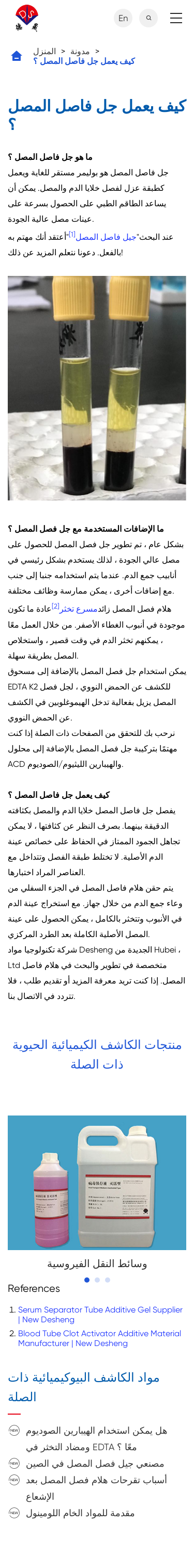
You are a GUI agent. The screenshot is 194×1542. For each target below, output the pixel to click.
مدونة (80, 51)
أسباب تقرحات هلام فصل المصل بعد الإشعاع (96, 1488)
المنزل (44, 51)
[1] (72, 234)
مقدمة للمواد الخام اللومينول (80, 1512)
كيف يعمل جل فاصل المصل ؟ (84, 61)
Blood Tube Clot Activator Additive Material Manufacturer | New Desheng (99, 1338)
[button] (86, 1280)
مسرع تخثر (78, 609)
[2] (55, 606)
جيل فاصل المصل (106, 237)
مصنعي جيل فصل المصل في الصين (95, 1463)
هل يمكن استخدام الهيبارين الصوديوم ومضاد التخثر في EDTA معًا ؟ (97, 1438)
